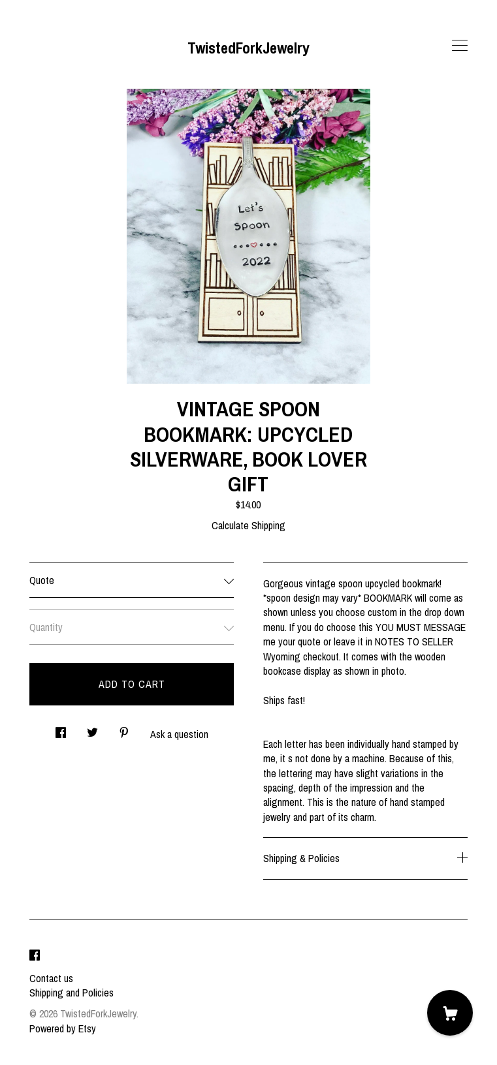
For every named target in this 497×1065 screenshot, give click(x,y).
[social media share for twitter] (92, 729)
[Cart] (450, 1013)
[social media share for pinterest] (124, 729)
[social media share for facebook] (61, 729)
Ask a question (179, 734)
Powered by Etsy (62, 1028)
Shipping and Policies (71, 992)
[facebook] (34, 956)
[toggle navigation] (460, 45)
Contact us (51, 978)
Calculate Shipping (248, 525)
